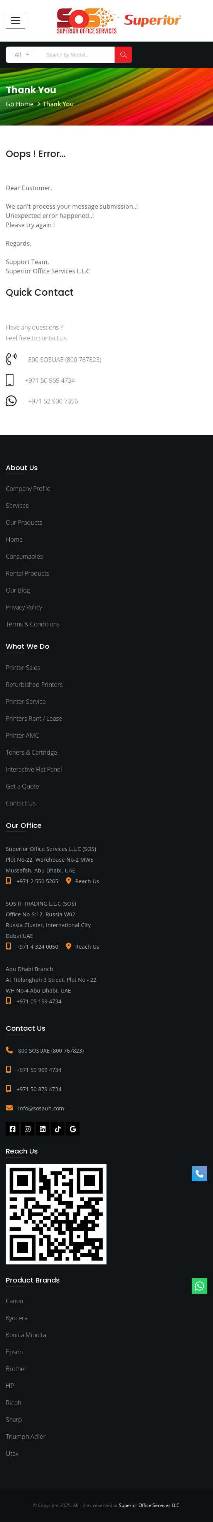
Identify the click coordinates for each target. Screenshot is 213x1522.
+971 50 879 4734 (39, 1089)
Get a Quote (22, 786)
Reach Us (87, 881)
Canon (14, 1301)
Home (14, 539)
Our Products (24, 522)
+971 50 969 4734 (39, 1069)
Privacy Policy (24, 607)
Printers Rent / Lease (34, 718)
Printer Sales (23, 667)
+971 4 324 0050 (37, 946)
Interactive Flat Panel (34, 769)
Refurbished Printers (34, 684)
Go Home (20, 104)
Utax (12, 1453)
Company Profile (28, 488)
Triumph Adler (26, 1436)
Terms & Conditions (32, 624)
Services (17, 505)
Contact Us (21, 803)
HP (10, 1385)
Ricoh (13, 1402)
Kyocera (16, 1318)
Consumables (24, 556)
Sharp (14, 1419)
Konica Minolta (26, 1335)
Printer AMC (22, 735)
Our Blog (18, 590)
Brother (16, 1369)
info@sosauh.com (41, 1108)
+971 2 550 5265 (37, 881)
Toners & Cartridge (31, 752)
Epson (14, 1352)
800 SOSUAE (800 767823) (51, 1050)
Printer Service (26, 701)
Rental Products (27, 573)
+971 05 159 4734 (39, 1001)
